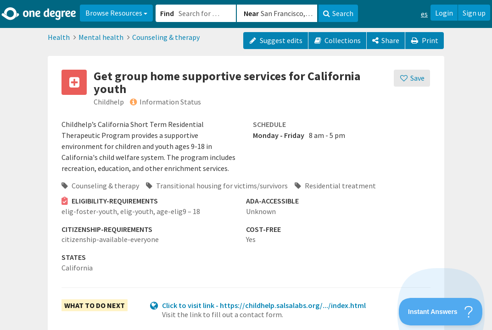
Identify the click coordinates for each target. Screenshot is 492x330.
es (424, 13)
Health (59, 37)
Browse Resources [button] (116, 12)
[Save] (412, 78)
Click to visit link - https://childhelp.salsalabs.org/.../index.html (264, 305)
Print (424, 40)
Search (338, 13)
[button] (246, 165)
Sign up (474, 12)
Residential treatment (335, 185)
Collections (337, 40)
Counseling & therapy (166, 37)
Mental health (100, 37)
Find (167, 13)
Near (251, 13)
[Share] (386, 40)
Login (444, 12)
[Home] (39, 14)
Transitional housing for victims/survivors (217, 185)
